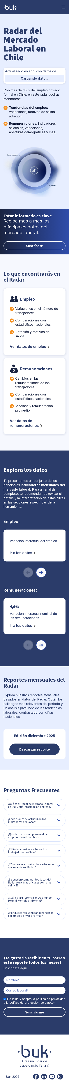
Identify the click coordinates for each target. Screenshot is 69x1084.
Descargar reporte (34, 749)
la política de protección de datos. (29, 1002)
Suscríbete (34, 245)
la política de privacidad (49, 999)
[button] (41, 572)
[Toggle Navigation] (63, 7)
